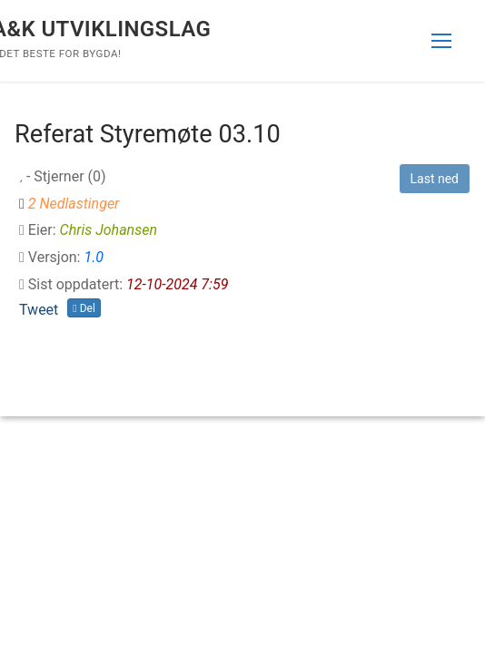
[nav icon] (441, 41)
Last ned (435, 178)
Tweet (38, 309)
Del (84, 308)
